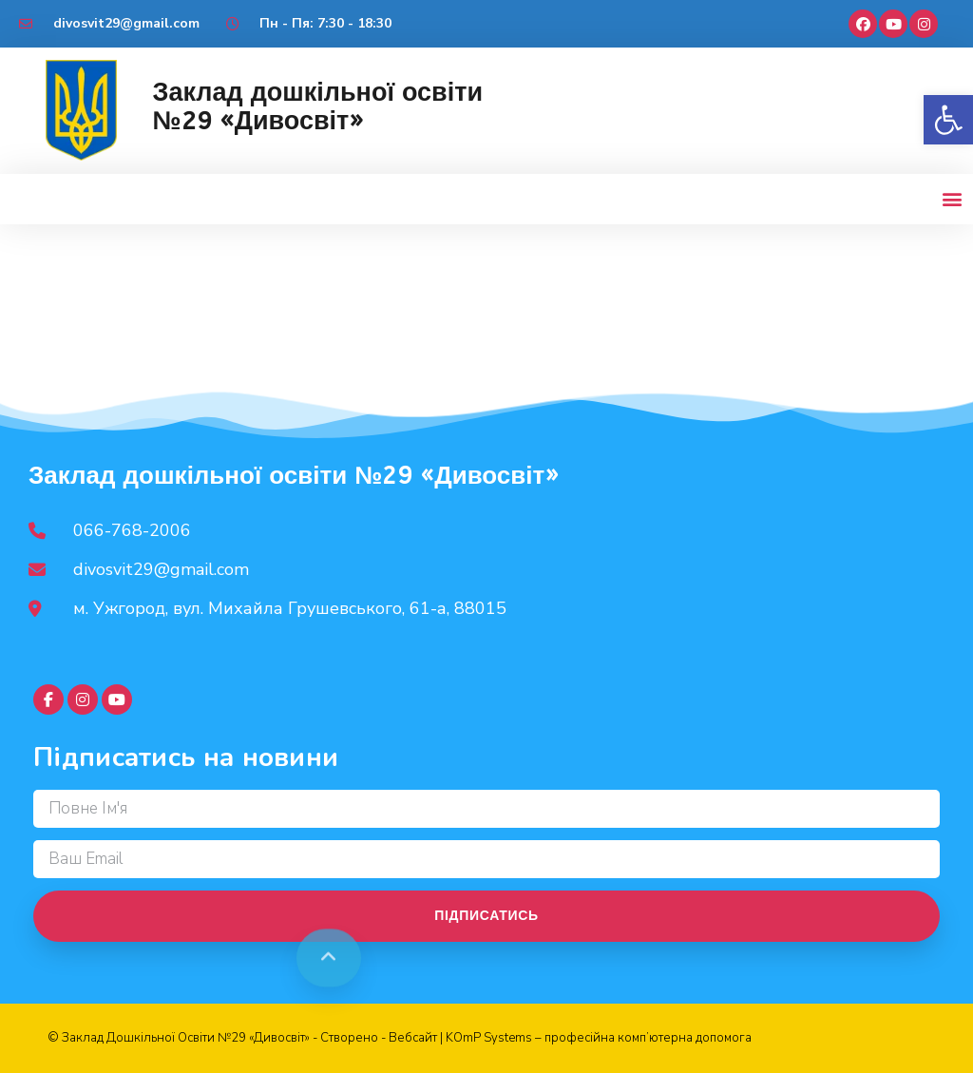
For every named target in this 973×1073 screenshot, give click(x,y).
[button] (948, 119)
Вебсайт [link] (413, 1037)
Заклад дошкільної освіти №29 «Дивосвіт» (318, 106)
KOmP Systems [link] (489, 1037)
